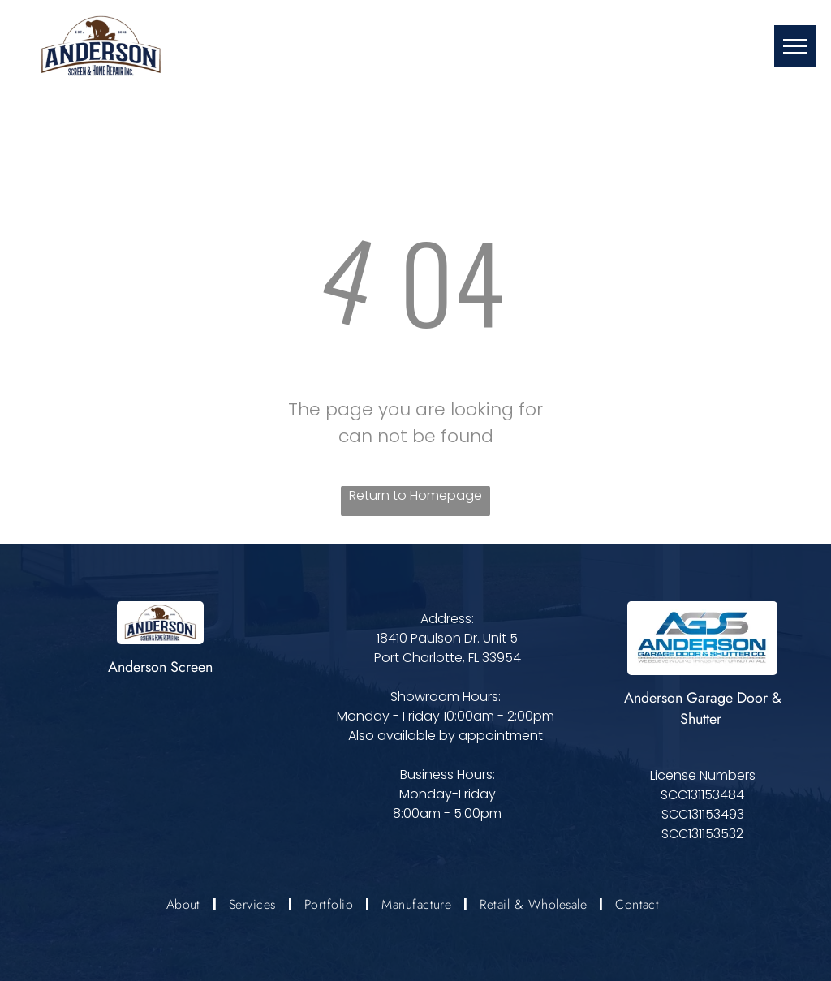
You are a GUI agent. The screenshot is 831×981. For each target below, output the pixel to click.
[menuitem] (185, 904)
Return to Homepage (415, 495)
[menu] (795, 46)
